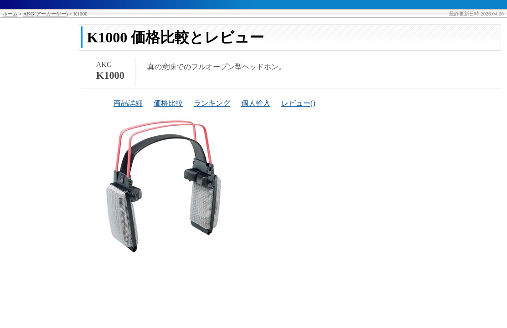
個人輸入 (255, 103)
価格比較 (168, 103)
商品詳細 (128, 103)
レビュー (295, 103)
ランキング (212, 103)
